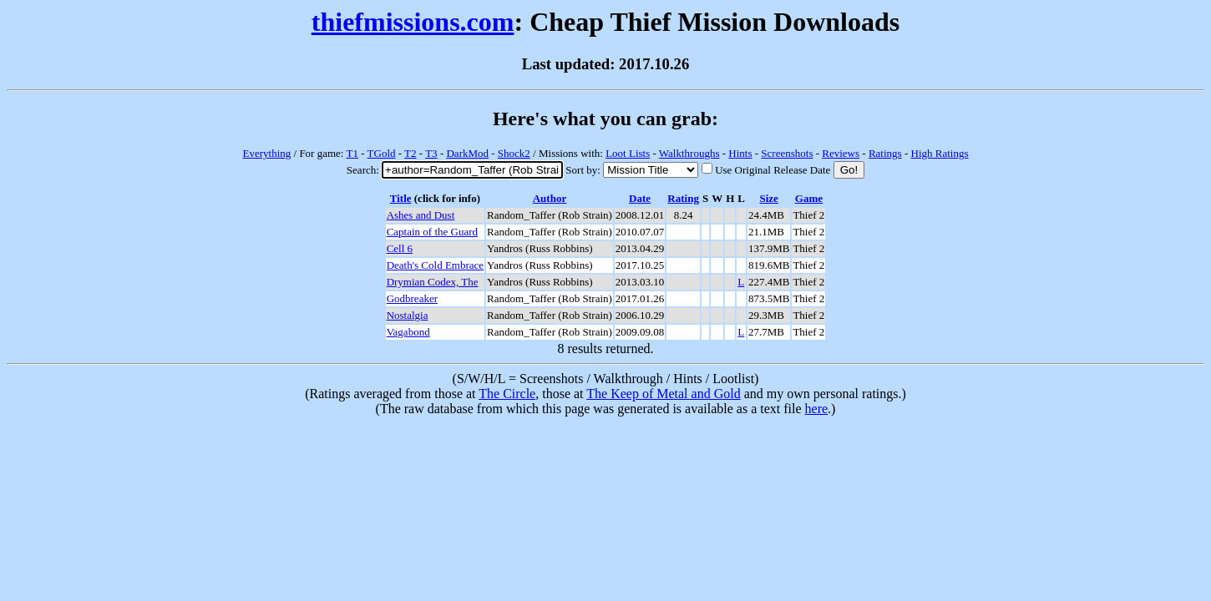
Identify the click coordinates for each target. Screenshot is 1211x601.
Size (768, 198)
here (816, 409)
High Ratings (940, 153)
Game (809, 198)
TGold (381, 153)
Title (401, 198)
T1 (351, 153)
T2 (410, 153)
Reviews (840, 153)
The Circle (507, 393)
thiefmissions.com (413, 22)
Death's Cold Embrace (435, 265)
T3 (431, 153)
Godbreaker (412, 298)
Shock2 (514, 153)
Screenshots (787, 153)
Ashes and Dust (421, 215)
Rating (683, 198)
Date (640, 198)
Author (549, 198)
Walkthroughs (689, 153)
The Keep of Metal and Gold (663, 393)
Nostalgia (407, 315)
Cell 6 (400, 248)
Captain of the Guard (432, 231)
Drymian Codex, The (433, 281)
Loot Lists (628, 153)
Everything (267, 153)
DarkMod (467, 153)
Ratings (885, 153)
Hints (740, 153)
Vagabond (408, 332)
